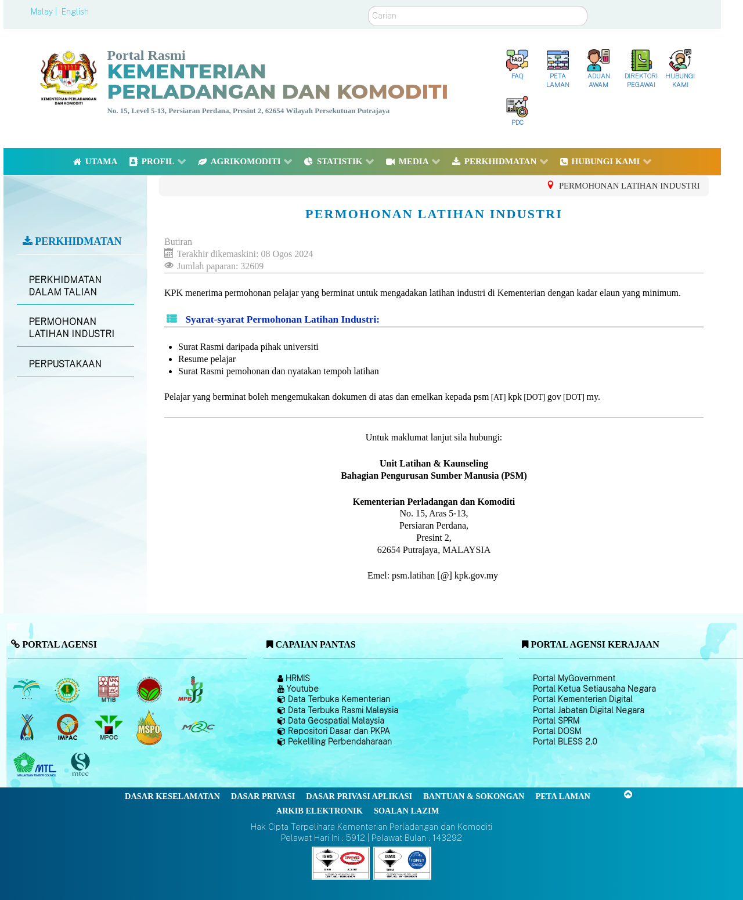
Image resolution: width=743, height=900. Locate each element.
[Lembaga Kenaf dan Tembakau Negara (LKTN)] (27, 727)
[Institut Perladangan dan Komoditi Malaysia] (68, 727)
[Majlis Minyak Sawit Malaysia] (109, 727)
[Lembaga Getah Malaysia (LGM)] (68, 689)
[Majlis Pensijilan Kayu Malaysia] (82, 765)
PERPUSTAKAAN (65, 364)
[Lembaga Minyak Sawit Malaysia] (27, 689)
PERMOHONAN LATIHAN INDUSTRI (71, 327)
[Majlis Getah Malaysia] (197, 727)
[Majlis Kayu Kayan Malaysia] (36, 765)
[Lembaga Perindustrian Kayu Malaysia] (109, 689)
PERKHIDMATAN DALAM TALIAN (65, 286)
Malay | (45, 11)
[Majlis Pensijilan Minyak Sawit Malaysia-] (150, 727)
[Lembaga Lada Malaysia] (191, 689)
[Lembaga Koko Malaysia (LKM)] (150, 689)
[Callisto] (341, 862)
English (75, 11)
